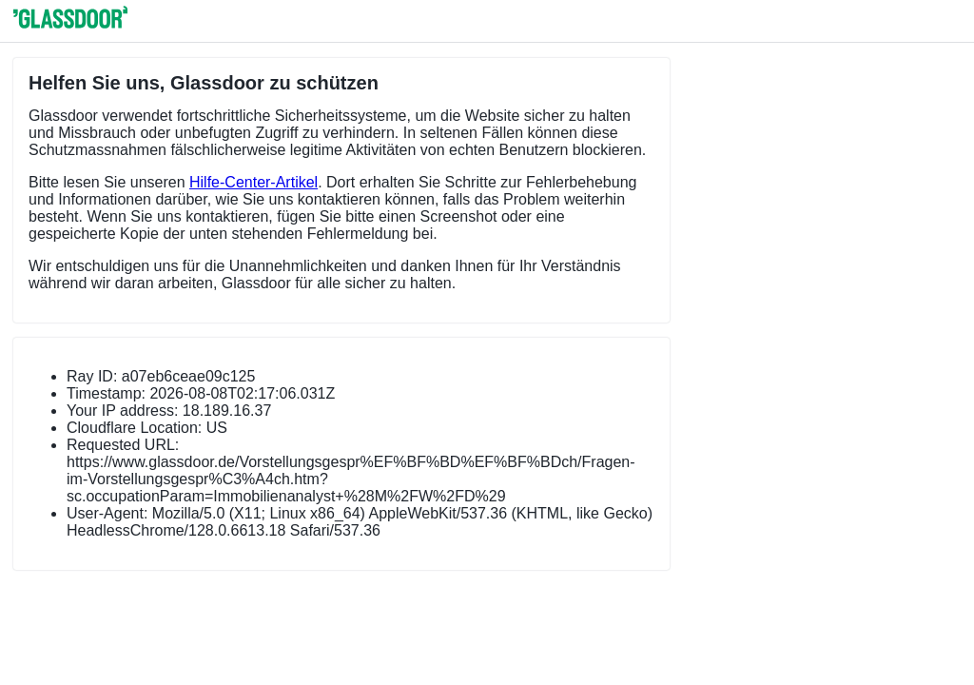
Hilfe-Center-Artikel (253, 182)
